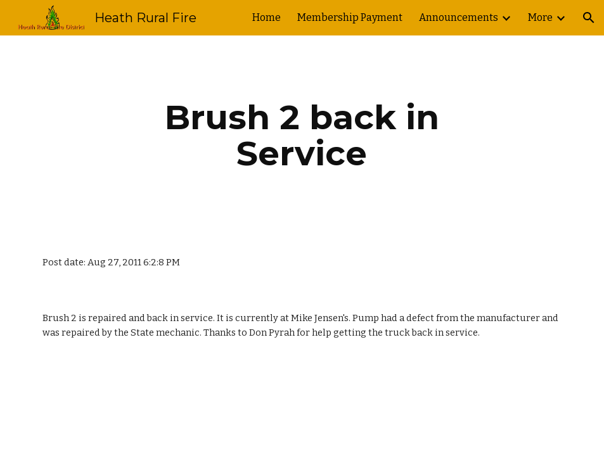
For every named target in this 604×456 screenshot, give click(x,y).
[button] (589, 18)
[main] (302, 135)
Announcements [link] (458, 17)
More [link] (540, 17)
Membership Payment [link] (349, 17)
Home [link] (266, 17)
